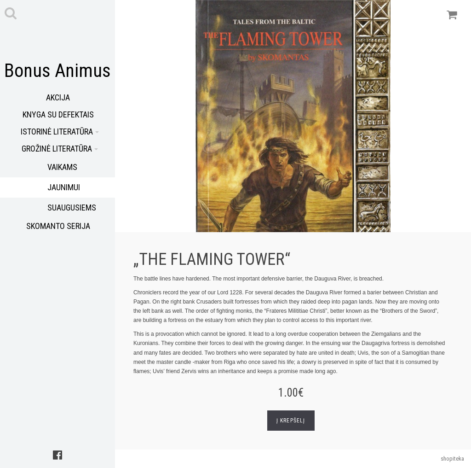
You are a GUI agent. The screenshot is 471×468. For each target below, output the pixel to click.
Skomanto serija (58, 226)
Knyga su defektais (58, 114)
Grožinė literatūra (60, 148)
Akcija (58, 97)
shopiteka (452, 458)
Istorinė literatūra (60, 131)
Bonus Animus (57, 71)
